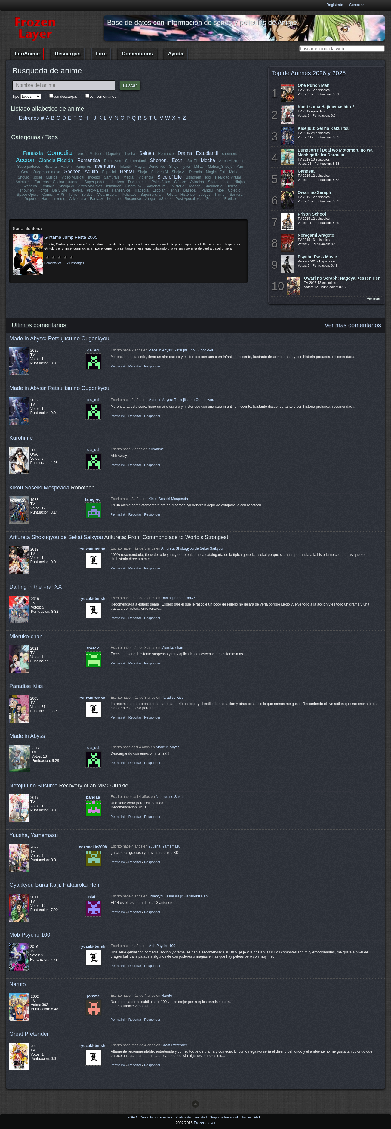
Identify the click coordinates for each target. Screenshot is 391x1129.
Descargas (68, 54)
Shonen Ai (159, 172)
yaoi (186, 166)
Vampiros (83, 166)
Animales (23, 182)
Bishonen (193, 177)
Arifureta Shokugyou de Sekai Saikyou (56, 537)
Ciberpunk (133, 186)
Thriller (220, 194)
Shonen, (159, 160)
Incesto (94, 177)
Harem (66, 166)
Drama (185, 153)
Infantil (125, 166)
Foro (101, 54)
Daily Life (59, 190)
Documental (138, 182)
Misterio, (178, 186)
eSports (165, 199)
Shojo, (174, 166)
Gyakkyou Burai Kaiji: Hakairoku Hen (54, 885)
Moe (220, 190)
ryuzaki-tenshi (92, 549)
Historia (50, 166)
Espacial (109, 172)
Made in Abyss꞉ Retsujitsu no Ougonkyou (59, 338)
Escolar (158, 190)
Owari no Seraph (314, 192)
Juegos (205, 194)
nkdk (92, 896)
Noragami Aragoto (316, 235)
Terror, (232, 186)
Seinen (146, 153)
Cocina (58, 182)
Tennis (174, 190)
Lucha (130, 154)
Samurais (111, 177)
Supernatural (151, 194)
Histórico (187, 194)
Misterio (96, 154)
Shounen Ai (214, 186)
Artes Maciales (90, 186)
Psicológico (161, 182)
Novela (77, 190)
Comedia (59, 152)
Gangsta (306, 171)
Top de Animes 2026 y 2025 (309, 73)
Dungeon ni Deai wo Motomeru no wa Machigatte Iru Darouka (335, 152)
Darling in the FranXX (35, 587)
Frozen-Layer (204, 1123)
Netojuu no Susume (33, 785)
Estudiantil (207, 153)
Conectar (356, 5)
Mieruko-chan (25, 636)
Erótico (230, 199)
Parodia (195, 172)
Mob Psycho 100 (29, 934)
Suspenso (133, 199)
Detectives (112, 161)
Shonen (72, 171)
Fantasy (96, 199)
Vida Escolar (107, 194)
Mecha (208, 160)
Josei (37, 177)
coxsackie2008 (93, 847)
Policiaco (129, 194)
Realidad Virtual (228, 177)
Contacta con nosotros (157, 1117)
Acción (25, 159)
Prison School (312, 214)
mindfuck (113, 186)
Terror (80, 154)
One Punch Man (314, 85)
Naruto (17, 984)
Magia (139, 166)
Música (51, 177)
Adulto (91, 171)
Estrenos (29, 118)
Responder (152, 366)
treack (93, 648)
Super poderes (97, 182)
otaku (225, 182)
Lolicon (118, 182)
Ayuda (175, 54)
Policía (171, 194)
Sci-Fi (192, 161)
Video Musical (72, 177)
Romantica (88, 160)
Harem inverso (53, 199)
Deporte (31, 199)
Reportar (134, 366)
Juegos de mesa (46, 172)
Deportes (113, 154)
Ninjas (239, 182)
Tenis (73, 194)
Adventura (77, 199)
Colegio (234, 190)
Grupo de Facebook (224, 1117)
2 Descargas (75, 263)
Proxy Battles (97, 190)
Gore (25, 172)
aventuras (105, 166)
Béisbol (87, 194)
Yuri (239, 166)
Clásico (180, 182)
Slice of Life (169, 176)
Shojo (142, 172)
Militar (199, 166)
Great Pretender (29, 1034)
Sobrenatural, (156, 186)
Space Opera (27, 194)
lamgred (93, 499)
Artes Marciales (231, 161)
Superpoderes (28, 166)
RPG (61, 194)
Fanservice (121, 190)
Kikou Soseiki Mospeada (39, 487)
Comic (47, 194)
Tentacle (48, 186)
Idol (208, 177)
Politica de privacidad (191, 1117)
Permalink (118, 366)
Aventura (30, 186)
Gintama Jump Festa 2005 (70, 237)
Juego (150, 199)
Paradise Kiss (26, 686)
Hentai (127, 171)
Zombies (213, 199)
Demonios (157, 166)
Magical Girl (215, 172)
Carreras (42, 182)
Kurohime (21, 437)
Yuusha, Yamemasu (33, 835)
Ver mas (373, 299)
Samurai (236, 194)
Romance (166, 154)
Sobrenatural (135, 161)
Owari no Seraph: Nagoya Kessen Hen (342, 278)
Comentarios (137, 54)
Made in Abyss (27, 736)
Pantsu (207, 190)
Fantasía (33, 153)
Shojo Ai (178, 172)
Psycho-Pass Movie (317, 256)
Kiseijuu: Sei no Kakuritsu (324, 128)
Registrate (334, 5)
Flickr (258, 1117)
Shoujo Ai (66, 186)
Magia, (128, 177)
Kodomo (113, 199)
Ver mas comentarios (353, 325)
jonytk (93, 996)
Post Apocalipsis (188, 199)
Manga (194, 186)
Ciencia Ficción (55, 160)
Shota (212, 182)
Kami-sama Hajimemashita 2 (326, 106)
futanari (74, 182)
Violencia (145, 177)
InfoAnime (27, 54)
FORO (132, 1117)
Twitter (247, 1117)
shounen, (229, 154)
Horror (43, 190)
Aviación (197, 182)
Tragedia (141, 190)
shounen (27, 190)
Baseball (190, 190)
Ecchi (177, 160)
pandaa (93, 797)
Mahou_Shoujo (220, 166)
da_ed (93, 350)
